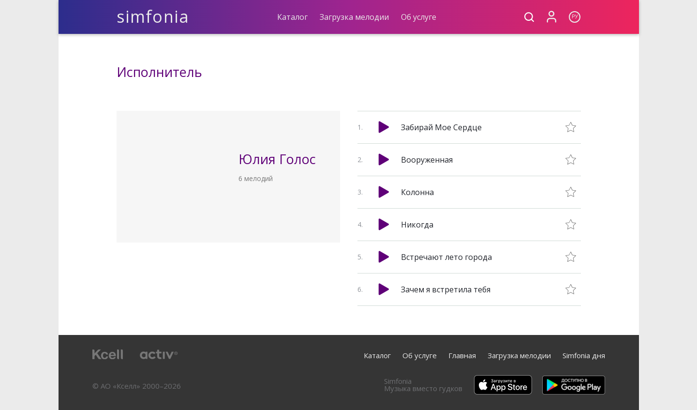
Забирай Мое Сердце (441, 127)
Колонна (417, 192)
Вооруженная (427, 159)
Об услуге (418, 17)
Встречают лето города (446, 257)
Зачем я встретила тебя (445, 289)
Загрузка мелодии (354, 17)
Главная (462, 355)
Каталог (292, 17)
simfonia (153, 16)
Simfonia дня (584, 355)
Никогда (417, 224)
